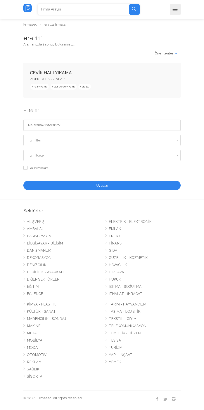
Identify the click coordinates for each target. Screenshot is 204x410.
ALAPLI (61, 79)
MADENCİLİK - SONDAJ (46, 319)
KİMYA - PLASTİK (41, 304)
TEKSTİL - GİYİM (123, 319)
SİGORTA (34, 376)
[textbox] (102, 140)
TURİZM (115, 347)
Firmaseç (30, 24)
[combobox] (102, 140)
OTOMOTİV (37, 355)
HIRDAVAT (117, 272)
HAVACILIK (118, 265)
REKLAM (34, 362)
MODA (32, 347)
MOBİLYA (34, 340)
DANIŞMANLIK (39, 250)
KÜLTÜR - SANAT (41, 311)
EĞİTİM (33, 286)
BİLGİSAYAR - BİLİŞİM (45, 243)
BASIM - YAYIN (39, 236)
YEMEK (115, 362)
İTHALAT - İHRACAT (125, 294)
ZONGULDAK (41, 79)
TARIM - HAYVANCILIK (127, 304)
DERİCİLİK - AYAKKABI (45, 272)
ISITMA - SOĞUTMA (125, 286)
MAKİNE (33, 326)
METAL (33, 333)
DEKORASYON (39, 258)
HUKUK (115, 279)
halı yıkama (40, 86)
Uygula (102, 185)
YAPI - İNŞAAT (120, 355)
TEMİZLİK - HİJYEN (125, 333)
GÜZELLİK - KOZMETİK (128, 258)
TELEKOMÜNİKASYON (127, 326)
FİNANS (115, 243)
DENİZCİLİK (36, 265)
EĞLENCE (35, 294)
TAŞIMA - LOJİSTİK (124, 311)
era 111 (85, 86)
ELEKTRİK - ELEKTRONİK (130, 222)
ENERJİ (115, 236)
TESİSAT (116, 340)
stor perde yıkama (64, 86)
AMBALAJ (35, 229)
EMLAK (115, 229)
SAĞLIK (33, 369)
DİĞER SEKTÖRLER (43, 279)
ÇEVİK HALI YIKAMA (51, 72)
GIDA (113, 250)
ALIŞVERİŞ (36, 222)
